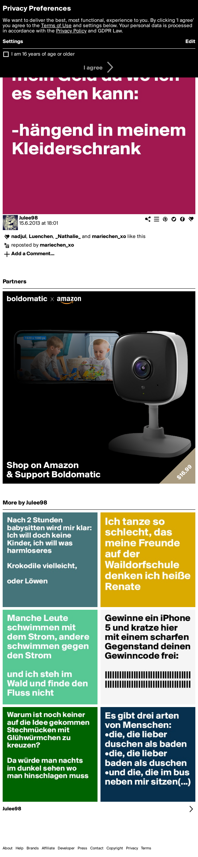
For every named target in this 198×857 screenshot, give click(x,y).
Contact (96, 848)
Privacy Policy (71, 31)
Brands (33, 848)
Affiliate (48, 848)
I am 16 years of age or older (43, 54)
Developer (66, 848)
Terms (146, 848)
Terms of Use (56, 25)
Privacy (132, 848)
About (8, 848)
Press (82, 848)
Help (20, 848)
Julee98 (28, 218)
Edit (190, 41)
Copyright (114, 848)
